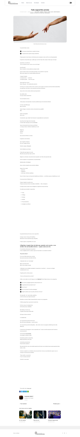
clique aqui (29, 388)
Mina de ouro (36, 420)
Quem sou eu (29, 2)
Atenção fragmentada (53, 420)
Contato (43, 2)
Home (23, 2)
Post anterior (23, 403)
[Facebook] (63, 433)
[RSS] (66, 433)
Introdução (36, 2)
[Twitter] (65, 433)
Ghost (18, 433)
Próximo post (57, 403)
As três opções (22, 420)
